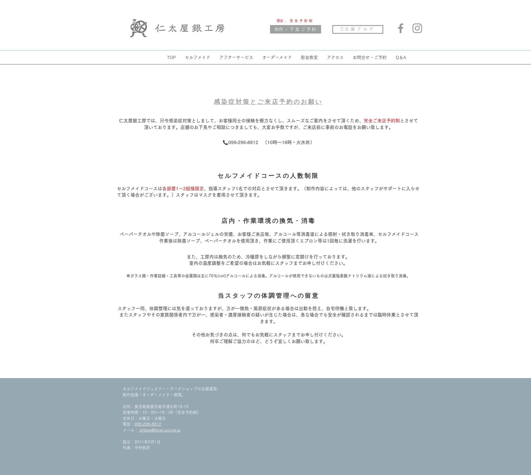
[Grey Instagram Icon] (417, 28)
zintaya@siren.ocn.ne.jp (159, 430)
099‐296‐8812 (147, 424)
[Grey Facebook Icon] (400, 28)
